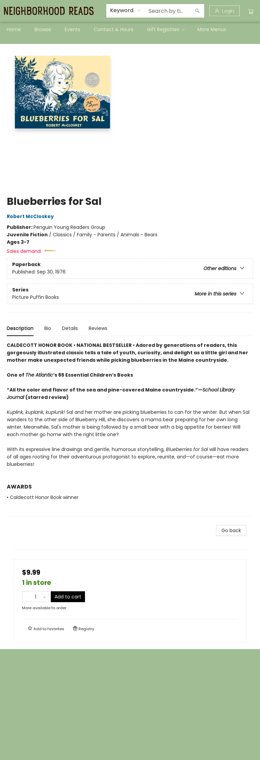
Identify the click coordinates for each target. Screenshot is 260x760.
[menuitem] (14, 29)
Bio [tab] (47, 328)
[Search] (197, 11)
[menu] (130, 29)
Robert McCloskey (31, 216)
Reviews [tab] (98, 328)
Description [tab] (20, 328)
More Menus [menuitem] (211, 29)
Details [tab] (70, 328)
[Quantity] (35, 596)
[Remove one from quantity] (26, 596)
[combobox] (125, 10)
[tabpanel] (130, 429)
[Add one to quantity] (44, 596)
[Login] (224, 10)
